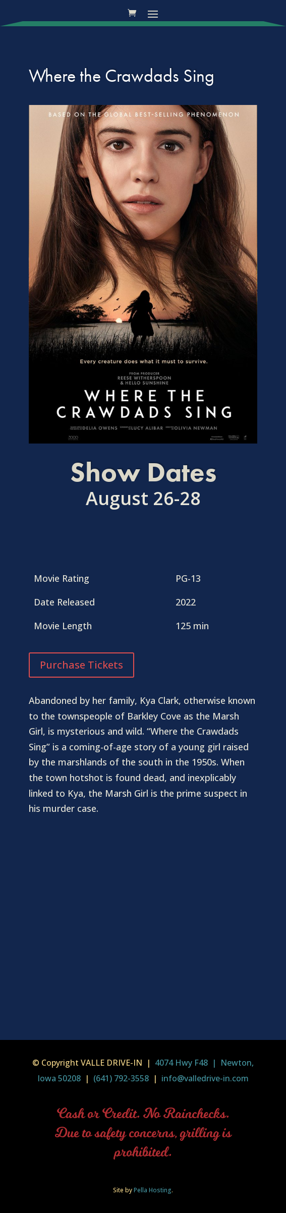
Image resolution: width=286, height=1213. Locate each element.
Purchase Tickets (81, 665)
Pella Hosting (152, 1190)
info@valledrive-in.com (204, 1078)
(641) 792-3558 (121, 1078)
